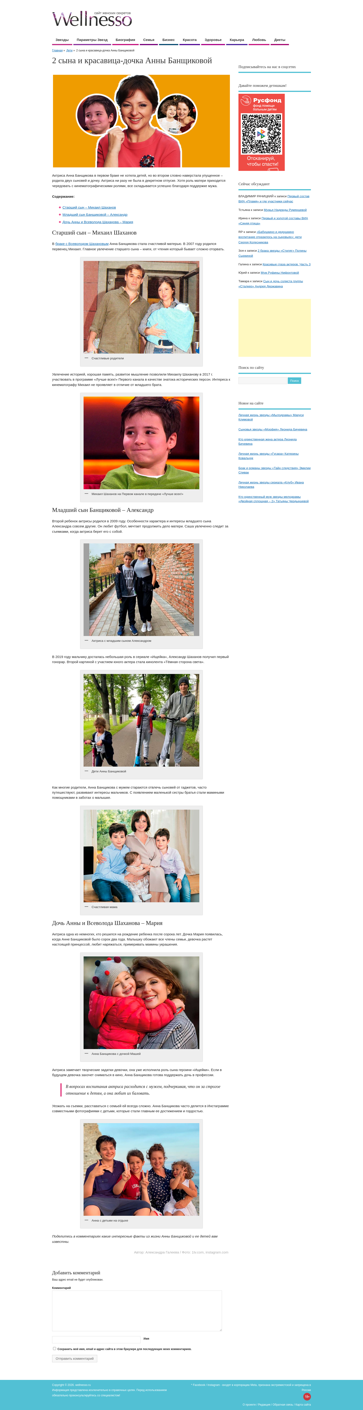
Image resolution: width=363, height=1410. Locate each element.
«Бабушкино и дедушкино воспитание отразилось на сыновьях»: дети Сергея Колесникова (270, 237)
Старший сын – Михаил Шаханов (89, 207)
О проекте (249, 1404)
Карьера (237, 40)
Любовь (259, 40)
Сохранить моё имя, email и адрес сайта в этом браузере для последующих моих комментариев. (124, 1349)
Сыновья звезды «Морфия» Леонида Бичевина (272, 429)
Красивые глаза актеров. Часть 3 (286, 264)
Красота (190, 40)
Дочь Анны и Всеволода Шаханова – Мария (98, 222)
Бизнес (169, 40)
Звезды (62, 40)
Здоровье (213, 40)
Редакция (264, 1404)
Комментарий (61, 1288)
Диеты (279, 40)
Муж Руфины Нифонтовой (280, 272)
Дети (69, 50)
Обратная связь (283, 1404)
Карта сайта (303, 1404)
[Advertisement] (274, 328)
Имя (146, 1338)
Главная (57, 50)
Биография (125, 40)
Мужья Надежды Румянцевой (285, 210)
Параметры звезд (92, 40)
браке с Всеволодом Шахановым (82, 244)
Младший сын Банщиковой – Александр (95, 214)
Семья (148, 40)
